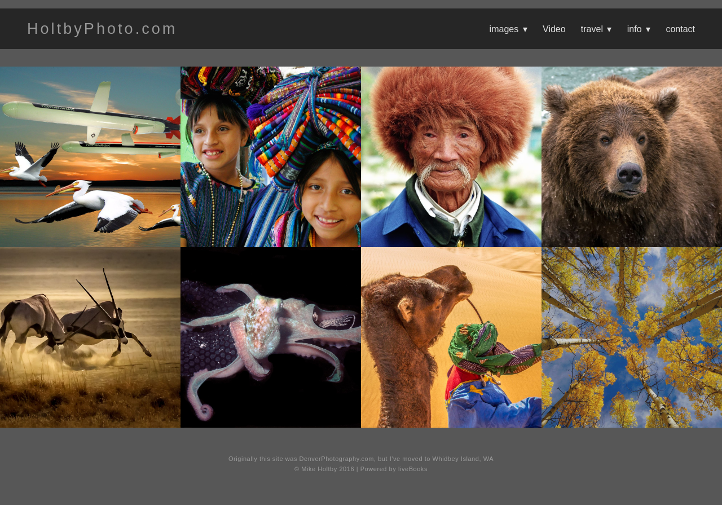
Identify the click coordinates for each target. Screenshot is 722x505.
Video (554, 29)
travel (596, 29)
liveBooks (413, 469)
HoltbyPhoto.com (102, 28)
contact (680, 29)
